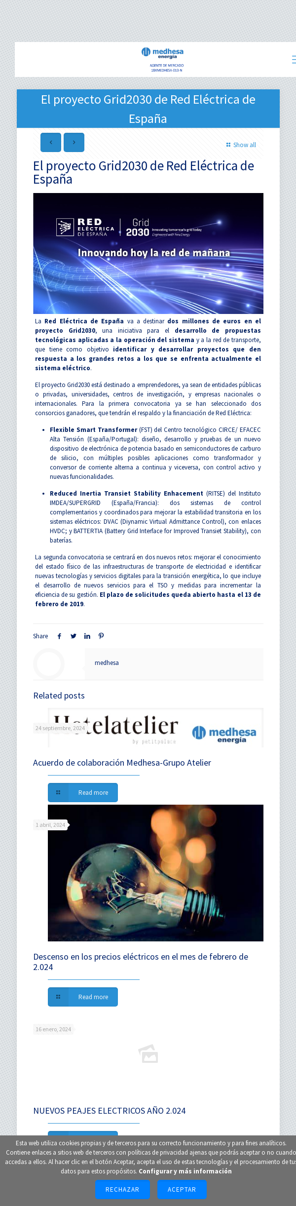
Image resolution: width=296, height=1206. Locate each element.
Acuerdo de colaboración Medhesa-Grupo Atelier (122, 762)
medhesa (107, 663)
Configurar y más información (185, 1171)
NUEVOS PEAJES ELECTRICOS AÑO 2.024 (109, 1110)
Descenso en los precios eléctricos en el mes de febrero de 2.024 (140, 962)
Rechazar (123, 1189)
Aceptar (182, 1189)
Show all (240, 145)
